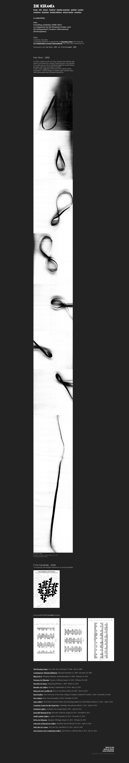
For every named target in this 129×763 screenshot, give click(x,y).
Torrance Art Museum (41, 680)
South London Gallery (41, 716)
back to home (109, 749)
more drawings (108, 751)
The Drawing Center (40, 669)
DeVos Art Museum (40, 720)
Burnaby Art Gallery (40, 687)
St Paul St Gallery (39, 709)
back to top (109, 747)
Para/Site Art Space (40, 684)
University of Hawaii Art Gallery (44, 723)
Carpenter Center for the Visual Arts (46, 705)
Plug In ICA (37, 676)
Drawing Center (67, 41)
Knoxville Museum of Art (42, 713)
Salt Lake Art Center (40, 727)
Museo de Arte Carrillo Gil (42, 691)
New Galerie (37, 698)
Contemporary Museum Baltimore (45, 673)
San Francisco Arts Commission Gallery (47, 731)
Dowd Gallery (38, 694)
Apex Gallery (38, 702)
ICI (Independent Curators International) (47, 43)
